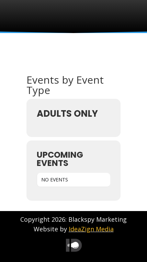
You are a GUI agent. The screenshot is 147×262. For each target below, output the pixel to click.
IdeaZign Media (91, 229)
